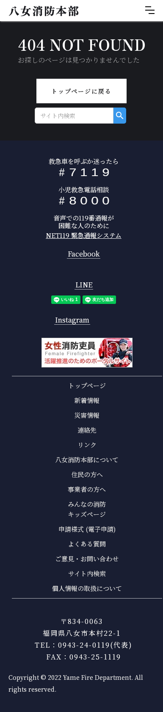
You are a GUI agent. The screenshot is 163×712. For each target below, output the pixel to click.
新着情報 (86, 400)
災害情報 (86, 415)
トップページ (87, 385)
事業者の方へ (87, 489)
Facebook (83, 254)
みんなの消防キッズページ (87, 509)
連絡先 (87, 429)
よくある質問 (87, 543)
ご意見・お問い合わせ (87, 558)
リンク (87, 444)
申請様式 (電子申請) (87, 528)
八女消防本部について (87, 459)
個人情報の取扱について (87, 588)
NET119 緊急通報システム (84, 235)
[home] (42, 10)
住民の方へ (87, 474)
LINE (83, 285)
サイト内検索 (87, 573)
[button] (150, 10)
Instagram (72, 320)
